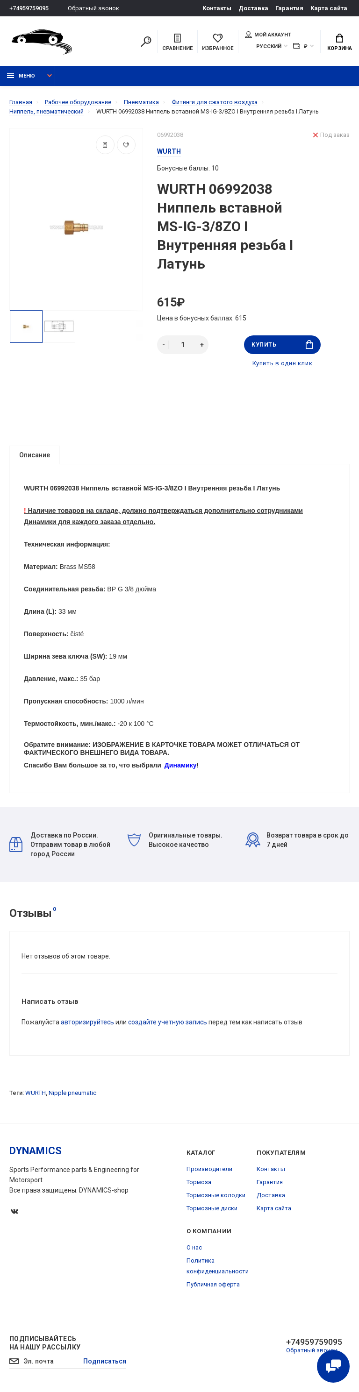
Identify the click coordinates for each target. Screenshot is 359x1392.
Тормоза (199, 1182)
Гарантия (289, 8)
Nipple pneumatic (72, 1092)
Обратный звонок (93, 8)
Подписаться (104, 1361)
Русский (268, 46)
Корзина (339, 42)
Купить (282, 344)
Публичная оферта (213, 1284)
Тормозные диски (212, 1208)
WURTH (35, 1092)
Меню (21, 76)
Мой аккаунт (268, 34)
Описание (34, 455)
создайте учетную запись (167, 1022)
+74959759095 (29, 8)
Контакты (216, 8)
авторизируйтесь (87, 1022)
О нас (194, 1247)
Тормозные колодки (216, 1195)
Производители (209, 1168)
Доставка (253, 8)
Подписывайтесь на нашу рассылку (44, 1343)
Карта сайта (328, 8)
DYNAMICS (35, 1151)
